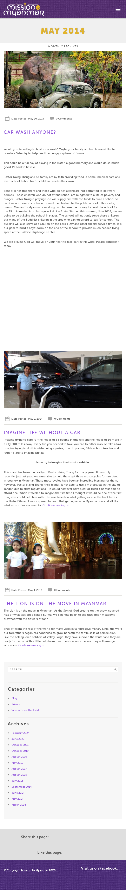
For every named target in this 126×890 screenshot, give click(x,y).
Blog (14, 698)
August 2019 (19, 756)
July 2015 (17, 780)
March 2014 (19, 804)
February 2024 (20, 732)
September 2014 (22, 786)
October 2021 (20, 744)
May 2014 (17, 798)
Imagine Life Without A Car (42, 432)
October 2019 (20, 750)
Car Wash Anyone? (30, 132)
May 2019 (17, 762)
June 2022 (18, 738)
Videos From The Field (25, 710)
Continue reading (55, 505)
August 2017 (19, 768)
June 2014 (18, 792)
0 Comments (63, 118)
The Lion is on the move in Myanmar (55, 603)
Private (16, 704)
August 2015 (19, 774)
